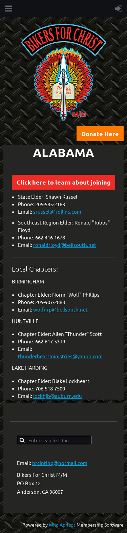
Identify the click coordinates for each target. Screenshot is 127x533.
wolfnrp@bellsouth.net (60, 309)
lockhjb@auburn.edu (57, 395)
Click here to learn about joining (64, 182)
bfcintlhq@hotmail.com (59, 463)
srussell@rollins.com (57, 211)
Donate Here (100, 133)
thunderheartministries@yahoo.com (60, 356)
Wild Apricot (62, 524)
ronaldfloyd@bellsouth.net (64, 244)
